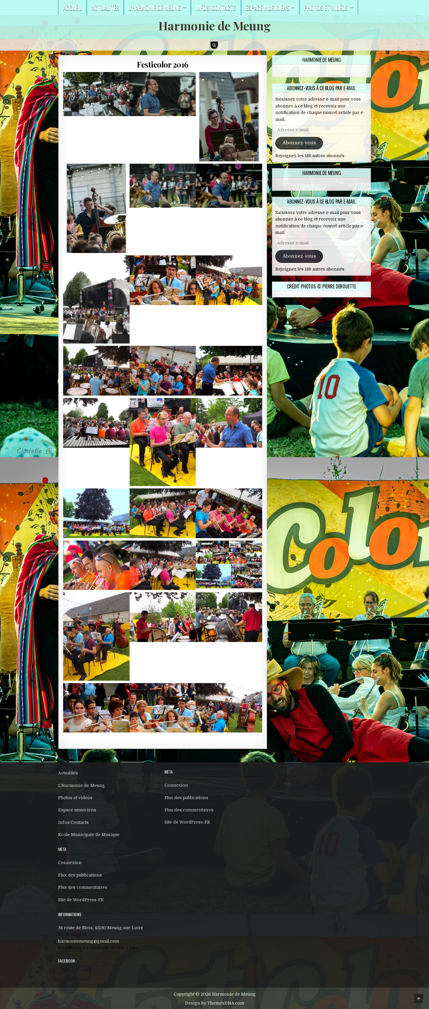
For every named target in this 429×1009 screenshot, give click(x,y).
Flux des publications (80, 875)
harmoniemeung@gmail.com (88, 941)
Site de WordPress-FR (81, 899)
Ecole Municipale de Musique (88, 834)
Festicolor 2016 (163, 64)
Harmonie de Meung (214, 25)
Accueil (72, 7)
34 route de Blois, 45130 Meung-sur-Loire (100, 927)
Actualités (105, 7)
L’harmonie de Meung (155, 7)
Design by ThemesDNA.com (214, 1003)
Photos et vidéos (326, 7)
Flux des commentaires (82, 887)
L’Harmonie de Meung (81, 785)
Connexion (70, 862)
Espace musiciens (267, 7)
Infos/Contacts (216, 7)
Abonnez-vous (299, 143)
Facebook (66, 961)
